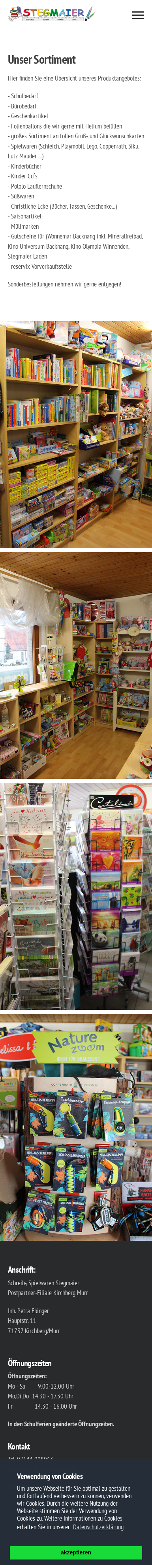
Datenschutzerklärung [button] (98, 1527)
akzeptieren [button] (76, 1552)
